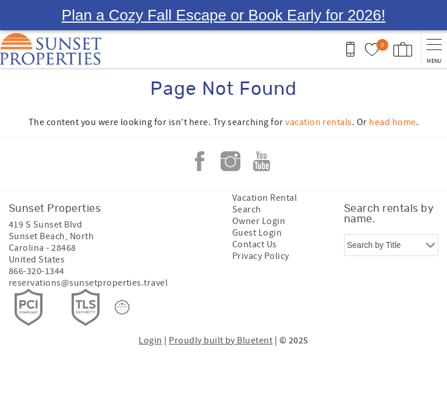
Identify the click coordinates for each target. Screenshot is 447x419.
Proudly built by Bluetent (220, 310)
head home (392, 92)
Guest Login (257, 202)
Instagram (230, 131)
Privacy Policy (260, 226)
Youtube (261, 131)
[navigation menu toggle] (434, 19)
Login (150, 310)
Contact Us (254, 214)
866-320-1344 (37, 241)
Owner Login (258, 191)
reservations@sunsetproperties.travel (88, 252)
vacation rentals (318, 92)
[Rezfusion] (122, 277)
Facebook (199, 131)
